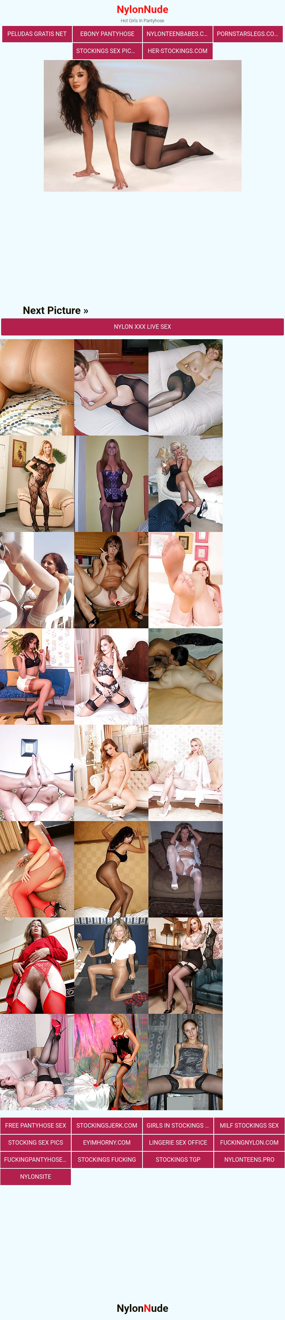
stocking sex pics (35, 1142)
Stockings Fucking (107, 1159)
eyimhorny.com (107, 1142)
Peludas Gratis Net (37, 33)
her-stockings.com (177, 50)
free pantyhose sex (35, 1125)
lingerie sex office (178, 1142)
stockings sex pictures (109, 50)
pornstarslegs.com (248, 33)
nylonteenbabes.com (180, 33)
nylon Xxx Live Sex (142, 326)
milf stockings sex (249, 1125)
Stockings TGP (178, 1159)
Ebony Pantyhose (107, 33)
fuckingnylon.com (249, 1142)
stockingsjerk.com (106, 1125)
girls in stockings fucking (180, 1125)
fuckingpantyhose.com (37, 1159)
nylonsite (35, 1176)
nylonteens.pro (250, 1159)
